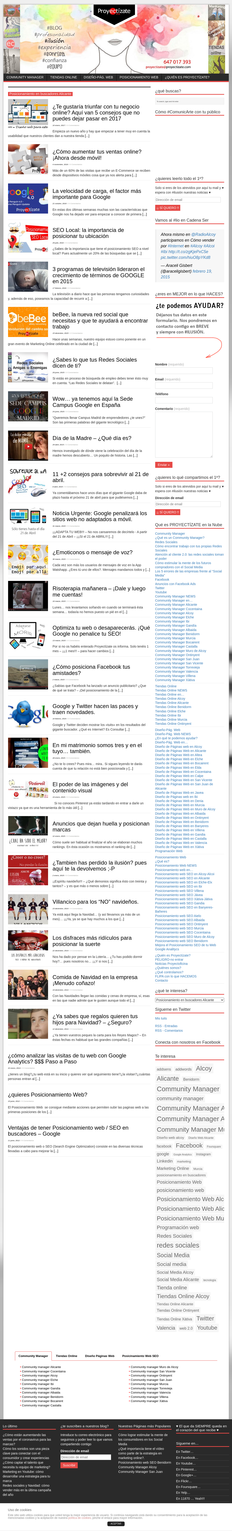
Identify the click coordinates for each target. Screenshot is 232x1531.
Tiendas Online (63, 77)
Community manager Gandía (41, 1388)
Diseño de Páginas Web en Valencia (181, 843)
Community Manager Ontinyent (177, 655)
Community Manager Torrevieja (177, 667)
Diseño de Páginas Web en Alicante (180, 751)
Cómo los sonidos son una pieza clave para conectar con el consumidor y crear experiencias (26, 1453)
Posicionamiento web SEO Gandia (180, 903)
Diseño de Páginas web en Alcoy (178, 746)
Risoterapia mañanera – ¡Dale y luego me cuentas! (99, 591)
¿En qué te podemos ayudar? (176, 738)
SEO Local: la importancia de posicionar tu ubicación (88, 233)
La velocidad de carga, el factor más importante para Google (97, 194)
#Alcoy (196, 246)
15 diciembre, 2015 (61, 333)
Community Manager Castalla (176, 646)
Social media (171, 1264)
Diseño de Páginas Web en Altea (178, 755)
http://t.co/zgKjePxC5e (188, 251)
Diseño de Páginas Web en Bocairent (182, 763)
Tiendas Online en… (169, 694)
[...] (87, 136)
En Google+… (186, 1475)
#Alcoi (209, 246)
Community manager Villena (149, 1397)
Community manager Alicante (41, 1367)
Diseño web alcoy (170, 1138)
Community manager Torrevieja (151, 1388)
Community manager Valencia (151, 1392)
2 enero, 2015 (58, 875)
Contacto (161, 980)
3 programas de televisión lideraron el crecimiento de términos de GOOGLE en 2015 (99, 275)
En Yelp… (183, 1492)
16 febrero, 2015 (59, 719)
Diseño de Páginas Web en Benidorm (182, 822)
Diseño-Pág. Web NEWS (173, 734)
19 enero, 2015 (59, 797)
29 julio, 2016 (58, 243)
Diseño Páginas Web (100, 1356)
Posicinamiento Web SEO (140, 1356)
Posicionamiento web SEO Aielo (178, 916)
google (163, 1154)
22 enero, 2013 (14, 1068)
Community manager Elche (40, 1380)
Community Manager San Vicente (179, 663)
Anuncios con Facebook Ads (175, 584)
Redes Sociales (166, 542)
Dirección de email (169, 498)
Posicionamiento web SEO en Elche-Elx (183, 882)
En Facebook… (187, 1458)
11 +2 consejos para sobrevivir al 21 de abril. (101, 477)
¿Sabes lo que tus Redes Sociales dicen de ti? (95, 363)
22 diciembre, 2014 (61, 951)
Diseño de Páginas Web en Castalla (181, 838)
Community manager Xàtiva (149, 1401)
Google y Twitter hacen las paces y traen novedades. (95, 709)
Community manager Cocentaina (44, 1371)
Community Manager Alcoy (174, 613)
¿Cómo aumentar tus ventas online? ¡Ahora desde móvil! (97, 155)
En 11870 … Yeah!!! (190, 1498)
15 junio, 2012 (14, 1101)
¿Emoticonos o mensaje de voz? (93, 552)
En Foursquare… (188, 1487)
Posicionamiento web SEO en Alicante (182, 878)
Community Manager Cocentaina (178, 609)
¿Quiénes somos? (168, 968)
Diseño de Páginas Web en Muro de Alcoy (185, 809)
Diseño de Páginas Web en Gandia (180, 834)
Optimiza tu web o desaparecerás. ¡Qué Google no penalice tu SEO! (101, 631)
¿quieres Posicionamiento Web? (47, 1094)
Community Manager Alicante (176, 604)
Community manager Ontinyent (151, 1375)
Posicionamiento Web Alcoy (193, 1199)
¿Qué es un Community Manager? (180, 538)
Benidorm (191, 1079)
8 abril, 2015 (58, 487)
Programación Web (169, 851)
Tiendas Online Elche (170, 711)
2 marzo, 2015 (59, 680)
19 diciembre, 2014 (61, 990)
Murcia (197, 1169)
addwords (183, 1069)
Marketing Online (173, 1168)
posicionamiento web (180, 1190)
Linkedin (165, 1161)
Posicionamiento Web (139, 77)
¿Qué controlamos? (169, 972)
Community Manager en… (174, 600)
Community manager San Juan (151, 1380)
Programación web (178, 1227)
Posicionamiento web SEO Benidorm (181, 941)
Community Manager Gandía (176, 625)
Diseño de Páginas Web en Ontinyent (182, 818)
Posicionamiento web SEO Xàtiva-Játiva (184, 899)
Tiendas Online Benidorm (173, 707)
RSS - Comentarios (169, 1030)
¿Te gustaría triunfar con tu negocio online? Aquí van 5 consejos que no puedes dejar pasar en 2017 (96, 112)
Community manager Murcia (149, 1384)
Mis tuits (161, 1018)
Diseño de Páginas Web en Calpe (179, 776)
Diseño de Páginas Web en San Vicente (183, 780)
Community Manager (25, 77)
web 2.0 (186, 1328)
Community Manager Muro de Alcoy (180, 651)
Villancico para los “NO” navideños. (96, 902)
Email (167, 379)
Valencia (166, 1328)
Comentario (172, 409)
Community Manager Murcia (175, 638)
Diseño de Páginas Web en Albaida (180, 813)
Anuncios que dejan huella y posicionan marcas (101, 826)
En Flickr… (184, 1481)
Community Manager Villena (175, 676)
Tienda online (172, 1288)
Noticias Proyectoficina (171, 963)
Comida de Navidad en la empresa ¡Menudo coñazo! (95, 980)
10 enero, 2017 (59, 125)
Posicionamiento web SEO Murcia (179, 928)
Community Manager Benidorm (177, 634)
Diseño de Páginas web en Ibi (176, 797)
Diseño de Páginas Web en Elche (179, 759)
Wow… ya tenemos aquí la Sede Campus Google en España (93, 402)
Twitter (160, 588)
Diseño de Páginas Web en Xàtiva (179, 847)
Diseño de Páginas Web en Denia (179, 801)
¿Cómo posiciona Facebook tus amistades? (91, 670)
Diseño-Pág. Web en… (171, 742)
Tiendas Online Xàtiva (174, 1319)
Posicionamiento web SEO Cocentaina (182, 932)
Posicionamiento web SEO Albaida (180, 920)
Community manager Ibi (38, 1384)
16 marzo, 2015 (59, 601)
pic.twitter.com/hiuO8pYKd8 (185, 257)
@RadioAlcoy (203, 234)
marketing (184, 1161)
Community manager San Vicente (153, 1371)
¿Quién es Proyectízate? (187, 77)
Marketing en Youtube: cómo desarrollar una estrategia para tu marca (26, 1476)
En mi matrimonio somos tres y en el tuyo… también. (97, 748)
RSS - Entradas (166, 1026)
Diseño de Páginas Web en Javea (179, 792)
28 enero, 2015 (59, 758)
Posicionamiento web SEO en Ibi (178, 886)
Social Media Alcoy (175, 1272)
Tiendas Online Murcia (171, 719)
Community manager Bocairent (42, 1401)
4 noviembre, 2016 (60, 164)
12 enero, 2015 (59, 836)
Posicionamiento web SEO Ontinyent (181, 924)
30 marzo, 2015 (59, 559)
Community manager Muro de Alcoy (154, 1367)
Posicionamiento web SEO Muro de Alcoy (185, 937)
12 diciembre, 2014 (61, 1029)
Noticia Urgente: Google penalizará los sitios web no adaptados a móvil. (100, 516)
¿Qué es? (162, 861)
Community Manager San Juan (177, 659)
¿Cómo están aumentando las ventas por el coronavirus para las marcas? (27, 1439)
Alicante (168, 1078)
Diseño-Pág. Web (98, 77)
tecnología (209, 1280)
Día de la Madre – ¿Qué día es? (92, 438)
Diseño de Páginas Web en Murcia (180, 805)
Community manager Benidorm (42, 1397)
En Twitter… (185, 1452)
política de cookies (79, 1518)
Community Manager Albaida (176, 630)
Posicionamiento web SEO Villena (179, 891)
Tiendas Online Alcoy (170, 698)
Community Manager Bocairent (177, 642)
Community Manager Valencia (176, 671)
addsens (164, 1069)
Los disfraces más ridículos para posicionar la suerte (92, 941)
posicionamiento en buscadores (181, 1175)
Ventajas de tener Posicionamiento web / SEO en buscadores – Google (68, 1131)
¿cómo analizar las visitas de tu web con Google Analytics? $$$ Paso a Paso (67, 1058)
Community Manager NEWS (175, 596)
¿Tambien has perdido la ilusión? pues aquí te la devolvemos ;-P (100, 866)
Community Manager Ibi (172, 621)
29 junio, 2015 (58, 372)
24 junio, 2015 (58, 412)
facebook (164, 1146)
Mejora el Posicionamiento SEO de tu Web (185, 945)
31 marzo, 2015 (59, 526)
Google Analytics (182, 1154)
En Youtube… (186, 1463)
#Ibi (164, 251)
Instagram (203, 1154)
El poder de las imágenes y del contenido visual (90, 787)
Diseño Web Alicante (200, 1138)
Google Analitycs (167, 949)
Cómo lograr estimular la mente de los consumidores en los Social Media (143, 1439)
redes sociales (178, 1245)
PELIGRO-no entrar (169, 959)
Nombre (169, 364)
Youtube (161, 592)
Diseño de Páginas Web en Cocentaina (183, 772)
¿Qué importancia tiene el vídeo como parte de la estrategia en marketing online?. (141, 1453)
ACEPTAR (116, 1523)
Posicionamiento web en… (174, 870)
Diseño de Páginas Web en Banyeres (182, 826)
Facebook (162, 579)
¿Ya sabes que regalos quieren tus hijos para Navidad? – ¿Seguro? (95, 1019)
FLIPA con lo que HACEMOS (176, 976)
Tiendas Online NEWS (171, 690)
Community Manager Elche (174, 617)
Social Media (173, 1255)
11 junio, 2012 (14, 1141)
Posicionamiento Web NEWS (176, 865)
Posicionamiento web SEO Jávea (179, 895)
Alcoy (204, 1068)
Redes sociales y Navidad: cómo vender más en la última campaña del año (27, 1490)
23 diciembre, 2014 (61, 909)
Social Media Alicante (178, 1279)
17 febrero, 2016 (59, 288)
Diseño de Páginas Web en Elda (178, 767)
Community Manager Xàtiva (175, 680)
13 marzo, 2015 (59, 641)
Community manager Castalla (41, 1405)
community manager (180, 1098)
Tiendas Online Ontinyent (173, 724)
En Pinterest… (186, 1469)
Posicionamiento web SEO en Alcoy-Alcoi (185, 874)
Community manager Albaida (41, 1392)
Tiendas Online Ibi (168, 715)
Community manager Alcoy (39, 1375)
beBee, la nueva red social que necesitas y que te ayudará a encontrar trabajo (100, 320)
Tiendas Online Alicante (172, 703)
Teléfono (161, 394)
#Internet (176, 246)
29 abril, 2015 (58, 445)
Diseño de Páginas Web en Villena (180, 830)
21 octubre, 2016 (60, 204)
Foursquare (214, 1146)
